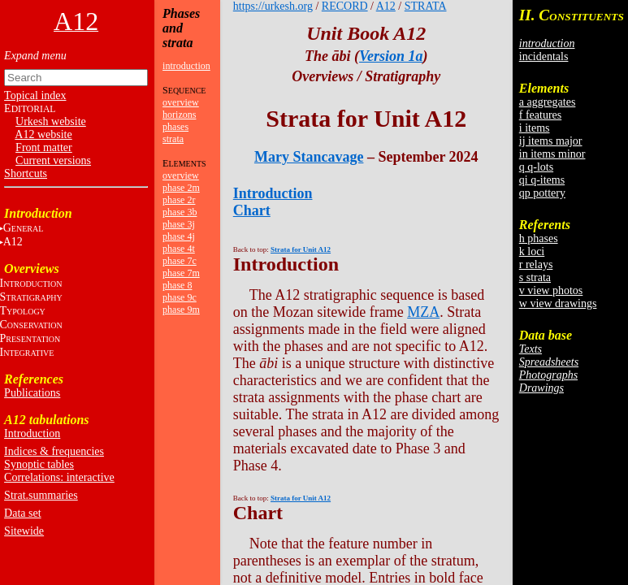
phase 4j (178, 236)
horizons (179, 114)
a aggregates (547, 102)
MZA (423, 312)
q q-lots (536, 167)
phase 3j (178, 224)
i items (534, 128)
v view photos (551, 290)
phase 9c (179, 297)
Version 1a (391, 56)
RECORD (345, 6)
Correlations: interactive (59, 477)
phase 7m (181, 273)
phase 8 (177, 285)
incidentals (544, 56)
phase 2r (178, 200)
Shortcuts (25, 173)
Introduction (32, 433)
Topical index (35, 95)
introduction (186, 66)
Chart (252, 210)
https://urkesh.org (273, 6)
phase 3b (179, 212)
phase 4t (178, 248)
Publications (32, 393)
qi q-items (542, 180)
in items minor (552, 154)
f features (540, 115)
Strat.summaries (41, 495)
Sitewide (24, 531)
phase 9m (181, 309)
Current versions (53, 160)
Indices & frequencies (54, 451)
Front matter (43, 147)
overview (180, 102)
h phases (538, 238)
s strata (535, 277)
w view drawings (558, 303)
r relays (536, 264)
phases (175, 126)
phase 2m (181, 187)
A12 (386, 6)
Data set (22, 513)
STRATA (426, 6)
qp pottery (542, 193)
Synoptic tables (39, 464)
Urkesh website (50, 121)
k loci (532, 251)
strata (173, 139)
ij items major (551, 141)
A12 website (43, 134)
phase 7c (179, 260)
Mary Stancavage (308, 157)
